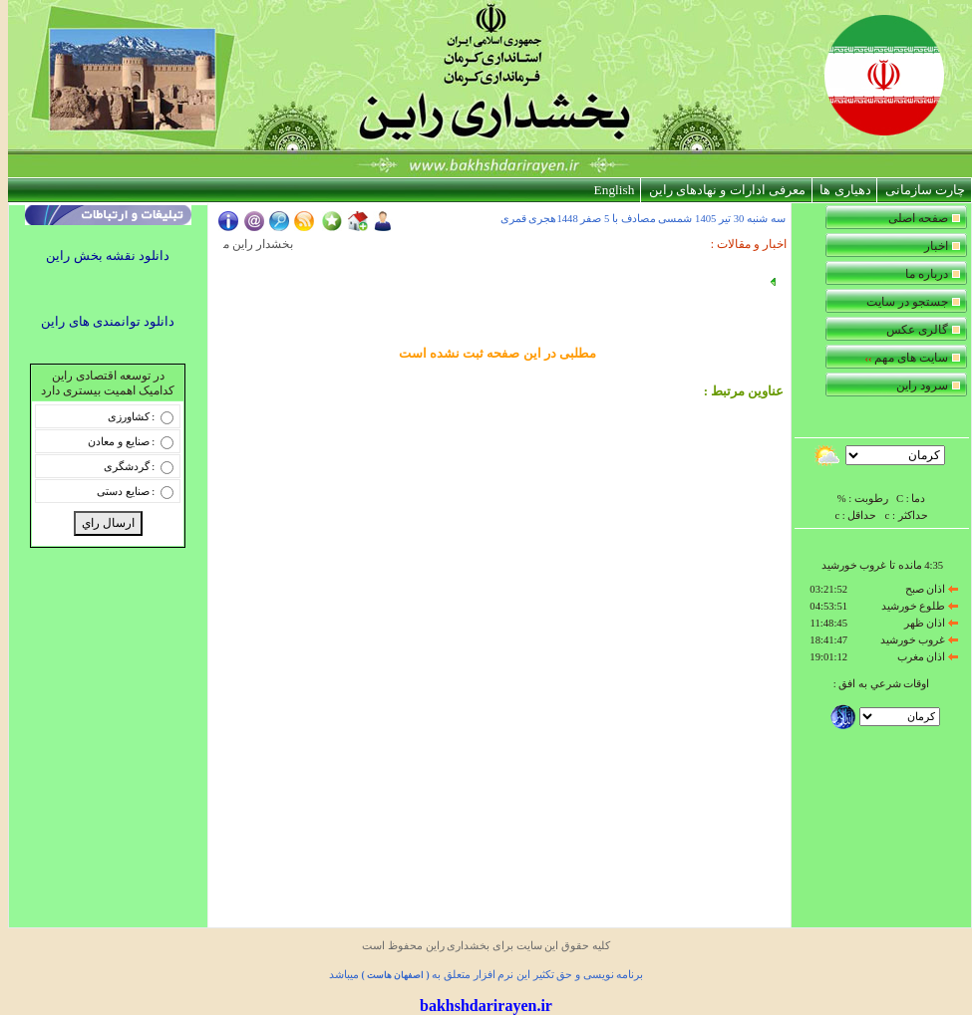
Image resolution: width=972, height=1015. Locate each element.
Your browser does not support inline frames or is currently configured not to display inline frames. (881, 484)
